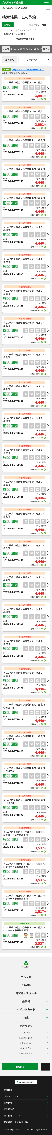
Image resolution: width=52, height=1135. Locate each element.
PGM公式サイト (33, 1053)
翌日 (46, 49)
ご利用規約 (9, 1109)
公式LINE (35, 1032)
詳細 (46, 2)
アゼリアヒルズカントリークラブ (28, 69)
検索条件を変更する (25, 38)
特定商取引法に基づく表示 (16, 1121)
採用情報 (8, 1102)
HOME (20, 1067)
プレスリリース (11, 1096)
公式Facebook (34, 1043)
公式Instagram (33, 1037)
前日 (6, 49)
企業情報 (8, 1089)
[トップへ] (45, 1067)
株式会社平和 (34, 1048)
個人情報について (12, 1115)
